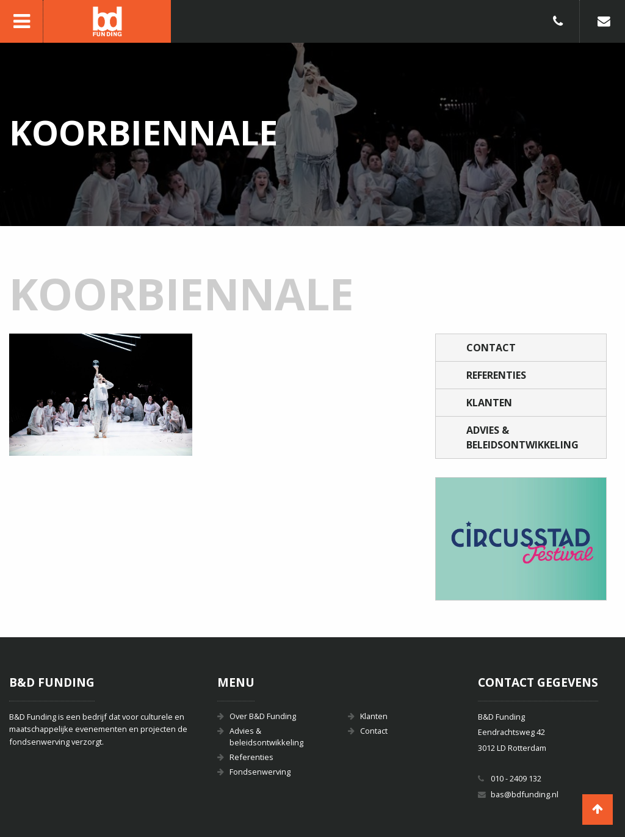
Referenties (496, 375)
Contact (491, 347)
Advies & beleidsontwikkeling (522, 437)
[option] (521, 539)
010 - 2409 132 (516, 778)
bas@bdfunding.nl (524, 794)
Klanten (489, 402)
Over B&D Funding (262, 716)
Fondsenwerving (260, 771)
